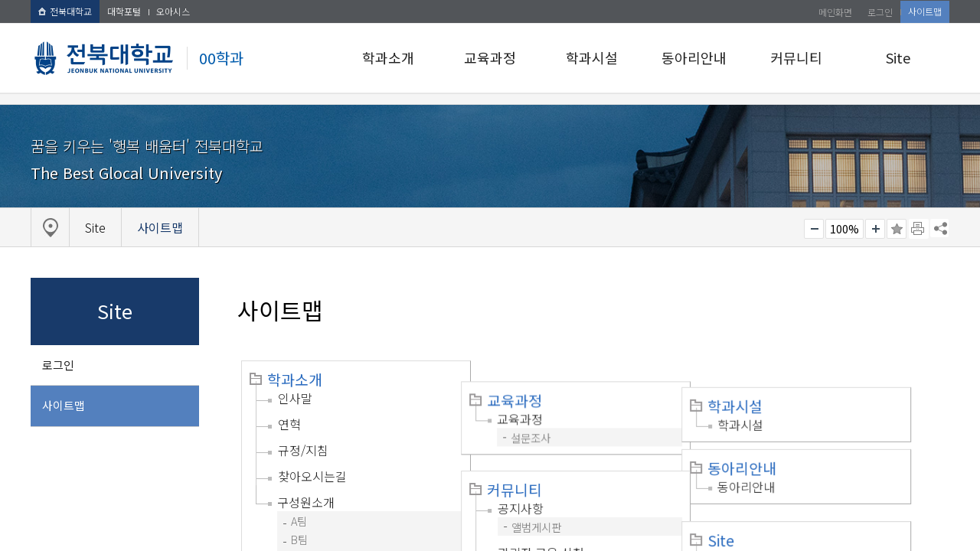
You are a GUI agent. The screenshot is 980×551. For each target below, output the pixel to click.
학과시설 (592, 57)
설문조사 (547, 417)
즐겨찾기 (896, 229)
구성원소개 (306, 502)
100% (844, 228)
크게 (875, 229)
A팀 (299, 521)
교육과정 (490, 57)
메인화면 (835, 11)
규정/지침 (303, 450)
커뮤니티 (796, 57)
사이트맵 (925, 11)
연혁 (289, 424)
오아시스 (173, 11)
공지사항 (537, 478)
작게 (814, 229)
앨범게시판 (553, 497)
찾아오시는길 (312, 476)
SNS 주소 (939, 228)
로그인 (880, 11)
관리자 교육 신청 (557, 523)
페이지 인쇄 (919, 229)
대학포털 (124, 11)
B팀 (299, 539)
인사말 (295, 398)
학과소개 (388, 57)
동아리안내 (694, 57)
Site (898, 57)
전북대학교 (65, 11)
